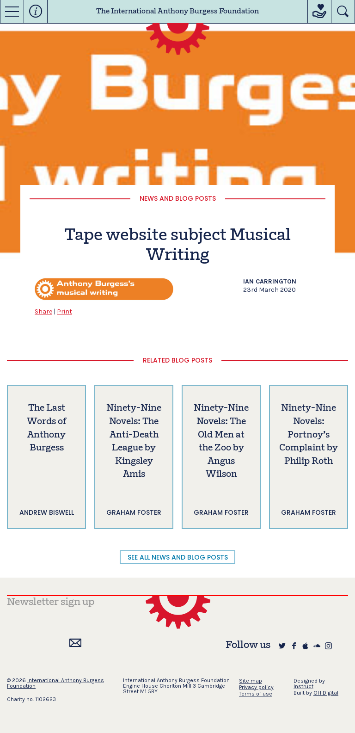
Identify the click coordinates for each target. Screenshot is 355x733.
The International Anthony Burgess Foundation (177, 11)
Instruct (303, 686)
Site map (250, 681)
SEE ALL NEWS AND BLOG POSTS (178, 557)
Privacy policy (256, 687)
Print (64, 311)
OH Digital (325, 693)
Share (43, 311)
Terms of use (255, 693)
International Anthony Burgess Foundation (55, 683)
